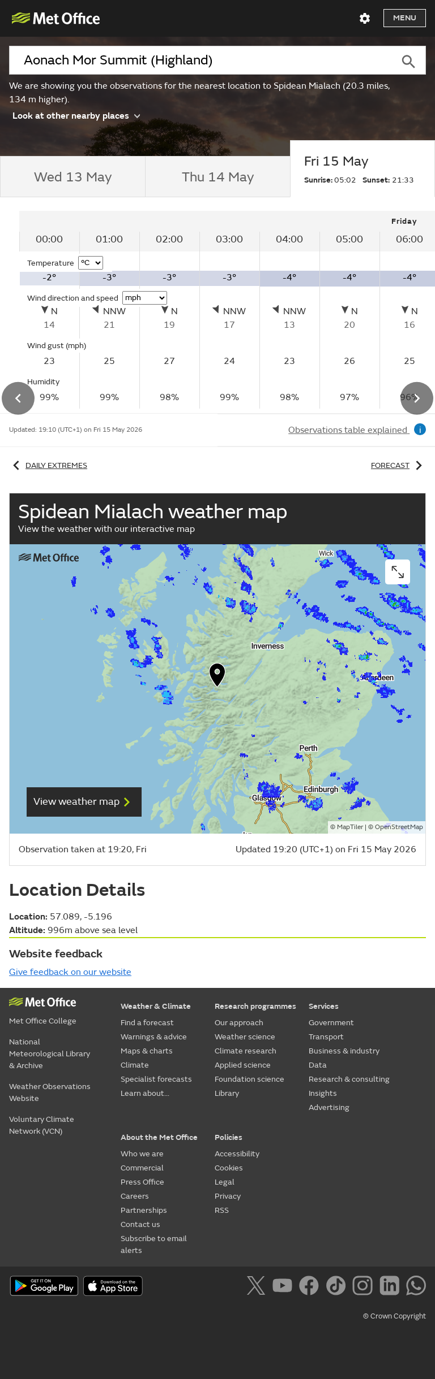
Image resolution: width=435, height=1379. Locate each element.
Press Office (142, 1182)
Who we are (142, 1154)
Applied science (243, 1065)
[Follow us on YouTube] (284, 1287)
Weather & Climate (156, 1006)
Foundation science (249, 1079)
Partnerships (144, 1210)
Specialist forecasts (156, 1079)
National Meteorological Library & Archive (49, 1053)
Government (331, 1022)
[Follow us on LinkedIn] (391, 1287)
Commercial (142, 1168)
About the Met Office (159, 1137)
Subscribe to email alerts (154, 1244)
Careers (135, 1196)
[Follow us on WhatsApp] (416, 1287)
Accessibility (237, 1154)
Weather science (245, 1037)
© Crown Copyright (394, 1316)
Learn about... (145, 1093)
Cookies (229, 1168)
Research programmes (255, 1006)
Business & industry (344, 1051)
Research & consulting (349, 1079)
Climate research (245, 1051)
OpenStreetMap (399, 827)
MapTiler (350, 827)
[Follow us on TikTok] (338, 1287)
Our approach (239, 1022)
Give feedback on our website (70, 972)
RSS (222, 1210)
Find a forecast (147, 1022)
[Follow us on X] (258, 1287)
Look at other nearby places (76, 115)
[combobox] (200, 60)
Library (227, 1093)
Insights (323, 1093)
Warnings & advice (154, 1037)
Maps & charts (147, 1051)
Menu (404, 18)
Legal (224, 1182)
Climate (135, 1065)
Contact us (140, 1224)
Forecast (398, 465)
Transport (326, 1037)
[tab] (72, 177)
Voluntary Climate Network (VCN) (41, 1125)
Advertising (329, 1107)
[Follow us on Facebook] (311, 1287)
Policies (228, 1137)
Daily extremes (48, 465)
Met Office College (42, 1021)
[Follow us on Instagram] (364, 1287)
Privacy (228, 1196)
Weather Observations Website (50, 1092)
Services (324, 1006)
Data (318, 1065)
